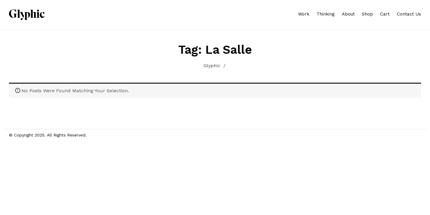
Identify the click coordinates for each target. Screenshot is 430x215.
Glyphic (211, 65)
